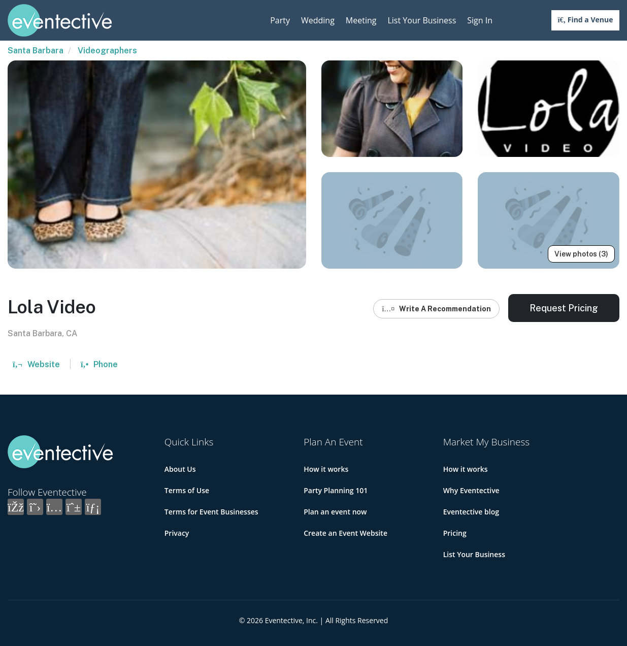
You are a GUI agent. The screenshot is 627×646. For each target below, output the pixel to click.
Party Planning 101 (336, 490)
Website (36, 364)
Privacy (176, 533)
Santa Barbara (35, 50)
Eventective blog (471, 511)
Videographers (107, 50)
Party (280, 20)
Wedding (318, 20)
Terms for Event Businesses (211, 511)
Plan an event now (335, 511)
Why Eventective (471, 490)
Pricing (455, 533)
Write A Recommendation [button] (436, 309)
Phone (99, 364)
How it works (326, 469)
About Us (180, 469)
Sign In (479, 20)
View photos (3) (581, 254)
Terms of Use (186, 490)
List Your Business (421, 20)
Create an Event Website (345, 533)
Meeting (361, 20)
